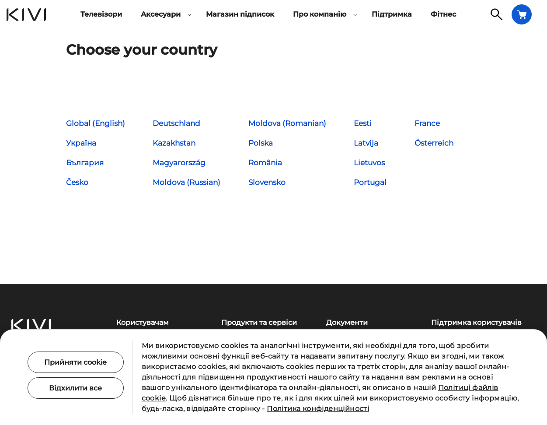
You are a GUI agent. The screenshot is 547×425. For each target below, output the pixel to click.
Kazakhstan (174, 143)
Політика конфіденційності (318, 408)
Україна (81, 143)
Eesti (363, 123)
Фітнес (443, 14)
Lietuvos (369, 162)
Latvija (366, 143)
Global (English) (95, 123)
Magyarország (179, 162)
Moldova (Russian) (186, 182)
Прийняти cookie (75, 362)
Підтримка (392, 14)
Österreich (434, 143)
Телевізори (101, 14)
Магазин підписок (240, 14)
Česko (77, 182)
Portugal (370, 182)
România (265, 162)
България (85, 162)
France (427, 123)
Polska (260, 143)
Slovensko (267, 182)
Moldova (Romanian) (287, 123)
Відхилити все (75, 388)
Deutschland (176, 123)
